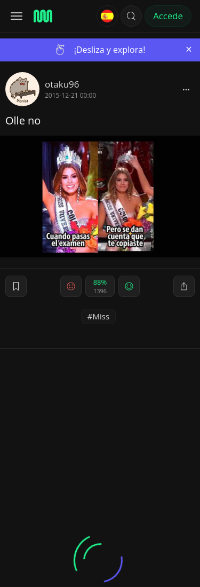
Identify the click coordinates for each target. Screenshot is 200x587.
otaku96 (62, 84)
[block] (186, 89)
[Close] (189, 49)
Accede (168, 16)
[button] (131, 16)
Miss (101, 316)
